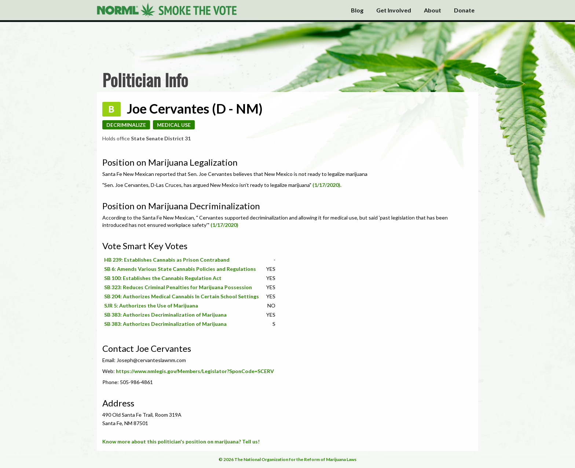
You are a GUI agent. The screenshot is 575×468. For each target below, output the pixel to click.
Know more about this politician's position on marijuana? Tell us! (181, 441)
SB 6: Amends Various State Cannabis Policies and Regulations (180, 269)
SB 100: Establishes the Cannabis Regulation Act (162, 278)
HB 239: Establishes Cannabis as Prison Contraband (167, 260)
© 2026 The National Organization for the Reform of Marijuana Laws (287, 459)
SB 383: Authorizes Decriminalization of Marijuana (165, 315)
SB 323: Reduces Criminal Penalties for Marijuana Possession (178, 287)
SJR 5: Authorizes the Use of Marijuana (151, 305)
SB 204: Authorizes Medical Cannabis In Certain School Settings (181, 296)
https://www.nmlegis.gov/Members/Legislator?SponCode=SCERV (195, 371)
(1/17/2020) (326, 185)
